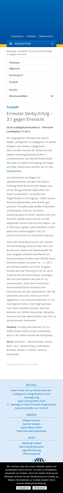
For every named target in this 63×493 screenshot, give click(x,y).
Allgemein (14, 68)
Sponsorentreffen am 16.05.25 (31, 408)
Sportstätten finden (31, 427)
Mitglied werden (31, 420)
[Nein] (58, 477)
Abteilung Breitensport (31, 446)
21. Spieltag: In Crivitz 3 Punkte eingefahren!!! (31, 404)
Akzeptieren (23, 488)
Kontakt (31, 36)
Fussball (22, 51)
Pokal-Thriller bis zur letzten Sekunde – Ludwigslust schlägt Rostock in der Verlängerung (31, 394)
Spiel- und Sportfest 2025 (31, 401)
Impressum (17, 36)
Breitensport (16, 75)
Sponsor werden (31, 423)
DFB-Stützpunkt (31, 453)
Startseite (11, 51)
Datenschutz (46, 36)
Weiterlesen (40, 488)
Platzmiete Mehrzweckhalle (32, 431)
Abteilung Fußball (31, 443)
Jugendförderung (31, 450)
